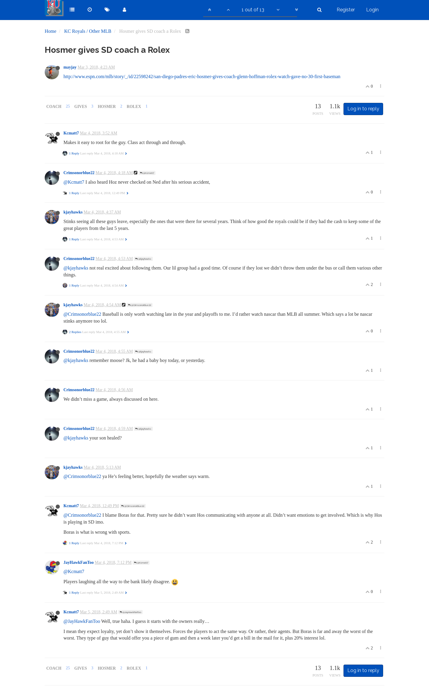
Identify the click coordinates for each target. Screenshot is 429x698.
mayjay (70, 67)
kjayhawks (73, 212)
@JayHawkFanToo (130, 612)
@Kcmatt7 (147, 172)
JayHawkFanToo (78, 562)
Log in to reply (363, 109)
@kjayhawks (143, 258)
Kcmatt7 (71, 133)
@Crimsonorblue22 (139, 305)
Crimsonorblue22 (78, 173)
